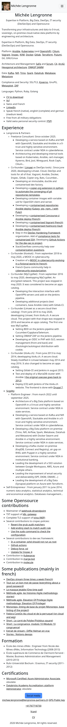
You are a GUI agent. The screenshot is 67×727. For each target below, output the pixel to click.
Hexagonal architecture (14, 67)
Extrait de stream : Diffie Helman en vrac (28, 630)
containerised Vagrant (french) (46, 222)
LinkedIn (11, 107)
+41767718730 (33, 705)
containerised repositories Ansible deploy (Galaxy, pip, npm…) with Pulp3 (37, 209)
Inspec (15, 54)
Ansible (16, 51)
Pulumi (58, 54)
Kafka (11, 73)
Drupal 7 (58, 387)
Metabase (50, 73)
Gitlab (37, 54)
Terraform (47, 54)
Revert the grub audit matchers (28, 524)
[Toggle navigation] (62, 6)
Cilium (55, 51)
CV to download (14, 97)
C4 (55, 63)
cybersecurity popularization (31, 270)
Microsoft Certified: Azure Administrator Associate (33, 678)
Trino (23, 73)
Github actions (19, 545)
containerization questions (30, 250)
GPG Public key (57, 700)
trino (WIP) (39, 517)
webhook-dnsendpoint (33, 510)
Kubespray (29, 555)
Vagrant (6, 54)
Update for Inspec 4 (21, 552)
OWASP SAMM (36, 67)
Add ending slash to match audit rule (31, 528)
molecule (28, 562)
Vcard (33, 711)
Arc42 (61, 63)
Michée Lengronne (19, 6)
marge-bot (29, 559)
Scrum (49, 63)
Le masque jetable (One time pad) (24, 589)
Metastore (7, 76)
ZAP (16, 85)
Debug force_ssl (19, 548)
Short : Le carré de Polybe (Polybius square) (29, 620)
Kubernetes (27, 51)
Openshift (45, 51)
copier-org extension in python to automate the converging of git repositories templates (39, 192)
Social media (33, 695)
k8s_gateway (29, 514)
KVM (22, 54)
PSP (49, 121)
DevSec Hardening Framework (44, 232)
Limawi (29, 167)
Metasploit (7, 85)
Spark (30, 73)
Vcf (7, 100)
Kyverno (43, 82)
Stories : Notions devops (19, 634)
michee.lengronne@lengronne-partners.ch (25, 700)
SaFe (38, 63)
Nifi (17, 73)
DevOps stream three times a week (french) (29, 579)
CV (33, 717)
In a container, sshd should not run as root (34, 541)
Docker (29, 54)
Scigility (10, 391)
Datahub (39, 73)
